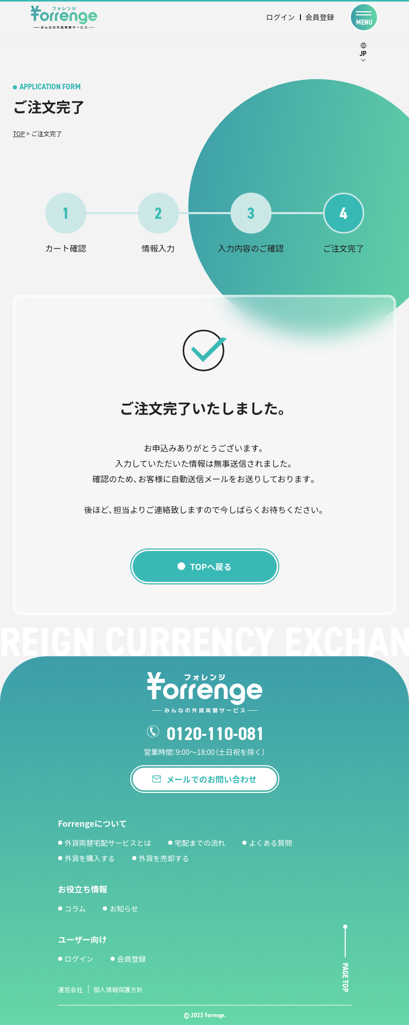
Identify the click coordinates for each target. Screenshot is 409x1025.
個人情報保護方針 (118, 989)
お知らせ (124, 908)
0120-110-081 (215, 734)
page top (345, 978)
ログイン (280, 17)
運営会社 (70, 989)
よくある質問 (270, 843)
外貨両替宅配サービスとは (108, 843)
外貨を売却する (164, 858)
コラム (75, 908)
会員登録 (319, 17)
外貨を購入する (90, 858)
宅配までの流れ (200, 843)
